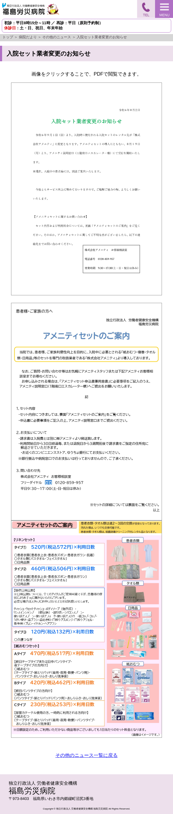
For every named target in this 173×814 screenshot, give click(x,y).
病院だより (28, 37)
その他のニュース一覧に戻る (86, 755)
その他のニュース (56, 37)
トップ (7, 37)
